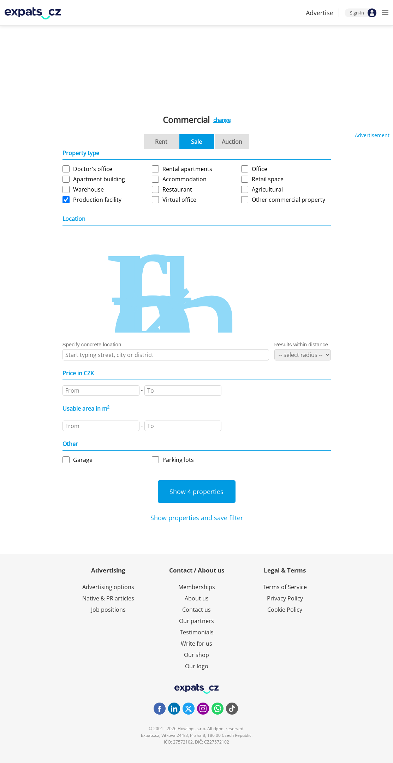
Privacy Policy (285, 598)
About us (197, 598)
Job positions (108, 610)
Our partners (196, 621)
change (222, 119)
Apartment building (99, 179)
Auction (232, 142)
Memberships (196, 587)
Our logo (196, 666)
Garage (83, 460)
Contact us (196, 610)
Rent (161, 142)
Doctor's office (92, 169)
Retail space (268, 179)
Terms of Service (285, 587)
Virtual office (179, 200)
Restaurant (177, 189)
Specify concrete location (91, 344)
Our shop (196, 655)
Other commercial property (288, 200)
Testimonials (197, 632)
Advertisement (372, 135)
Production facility (97, 200)
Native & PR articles (108, 598)
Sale (196, 142)
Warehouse (88, 189)
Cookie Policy (284, 610)
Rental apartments (187, 169)
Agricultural (267, 189)
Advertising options (108, 587)
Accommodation (184, 179)
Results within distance (301, 344)
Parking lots (178, 460)
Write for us (196, 643)
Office (259, 169)
